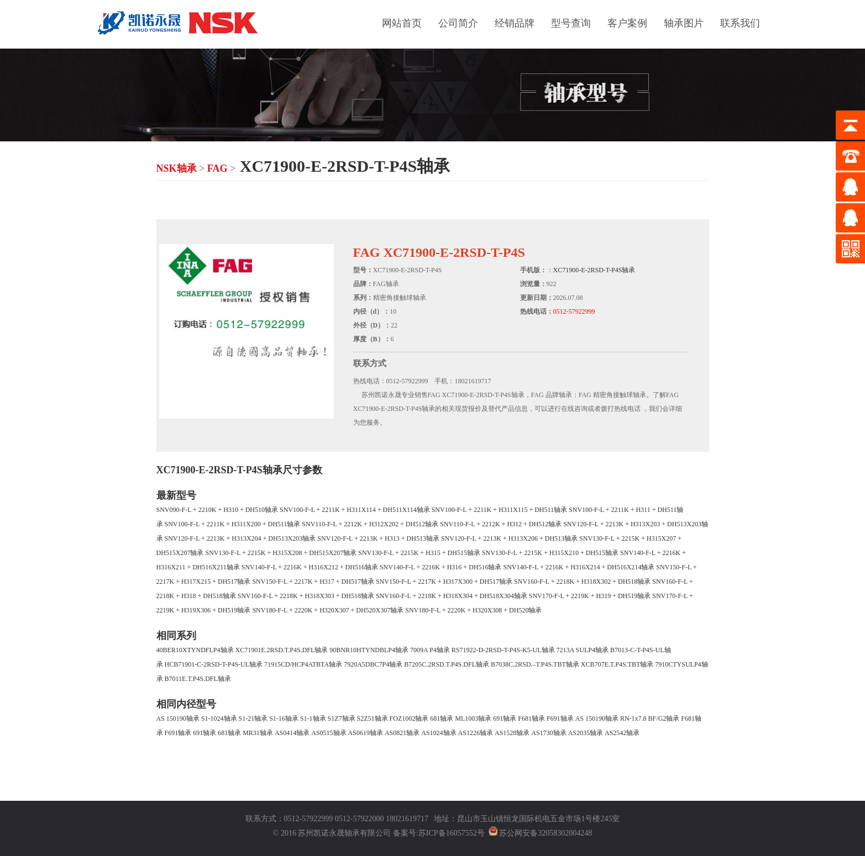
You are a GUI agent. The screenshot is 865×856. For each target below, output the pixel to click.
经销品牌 (514, 23)
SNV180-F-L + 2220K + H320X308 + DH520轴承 (473, 610)
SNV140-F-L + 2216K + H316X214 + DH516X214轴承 (578, 567)
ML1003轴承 (473, 718)
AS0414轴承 (292, 733)
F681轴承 (531, 718)
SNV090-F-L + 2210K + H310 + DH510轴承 (217, 510)
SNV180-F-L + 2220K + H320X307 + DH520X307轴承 (327, 610)
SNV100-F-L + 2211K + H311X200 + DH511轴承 (233, 524)
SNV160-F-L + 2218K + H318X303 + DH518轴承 (306, 596)
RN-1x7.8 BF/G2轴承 (649, 718)
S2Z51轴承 (372, 718)
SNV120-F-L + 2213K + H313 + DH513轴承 (378, 538)
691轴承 (504, 718)
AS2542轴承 (622, 733)
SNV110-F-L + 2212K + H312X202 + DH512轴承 (370, 524)
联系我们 (740, 23)
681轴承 (441, 718)
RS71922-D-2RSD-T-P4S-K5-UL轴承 (503, 650)
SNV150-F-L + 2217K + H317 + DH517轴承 (313, 581)
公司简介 (458, 23)
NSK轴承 (176, 168)
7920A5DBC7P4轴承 (373, 664)
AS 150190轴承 (178, 718)
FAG (217, 168)
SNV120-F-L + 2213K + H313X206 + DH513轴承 (509, 538)
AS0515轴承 (328, 733)
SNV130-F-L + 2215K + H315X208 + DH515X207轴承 (281, 553)
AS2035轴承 (585, 733)
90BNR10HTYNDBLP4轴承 (368, 650)
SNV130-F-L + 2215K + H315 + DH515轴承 (419, 553)
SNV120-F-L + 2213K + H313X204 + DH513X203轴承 (240, 538)
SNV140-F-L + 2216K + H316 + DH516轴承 (441, 567)
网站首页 (402, 23)
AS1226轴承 (475, 733)
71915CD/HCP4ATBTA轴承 (303, 664)
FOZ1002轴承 (409, 718)
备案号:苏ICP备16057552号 (439, 833)
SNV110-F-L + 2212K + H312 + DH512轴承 (501, 524)
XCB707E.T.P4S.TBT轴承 (617, 664)
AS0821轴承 (402, 733)
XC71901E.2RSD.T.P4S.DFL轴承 (281, 650)
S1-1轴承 (313, 718)
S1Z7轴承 (341, 718)
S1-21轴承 (253, 718)
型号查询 (571, 23)
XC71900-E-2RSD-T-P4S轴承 (594, 270)
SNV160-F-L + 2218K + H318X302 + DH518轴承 (582, 581)
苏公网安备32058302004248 (545, 833)
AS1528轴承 (512, 733)
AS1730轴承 (548, 733)
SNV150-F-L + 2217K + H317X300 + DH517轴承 (444, 581)
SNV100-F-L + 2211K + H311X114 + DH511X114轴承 (355, 510)
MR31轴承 (258, 733)
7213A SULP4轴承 (583, 650)
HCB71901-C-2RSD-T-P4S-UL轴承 (214, 664)
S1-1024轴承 (219, 718)
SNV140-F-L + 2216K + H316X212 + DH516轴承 (310, 567)
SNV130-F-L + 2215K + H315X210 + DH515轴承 (550, 553)
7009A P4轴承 (430, 650)
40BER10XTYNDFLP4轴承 (195, 650)
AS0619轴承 (365, 733)
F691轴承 (560, 718)
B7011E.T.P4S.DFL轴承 (198, 679)
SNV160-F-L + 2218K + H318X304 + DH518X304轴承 (451, 596)
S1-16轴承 (283, 718)
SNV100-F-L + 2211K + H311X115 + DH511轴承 (499, 510)
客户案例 (627, 23)
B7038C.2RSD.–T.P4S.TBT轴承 (535, 664)
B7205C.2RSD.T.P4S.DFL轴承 (446, 664)
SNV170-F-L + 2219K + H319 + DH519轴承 (590, 596)
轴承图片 (684, 23)
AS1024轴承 (438, 733)
